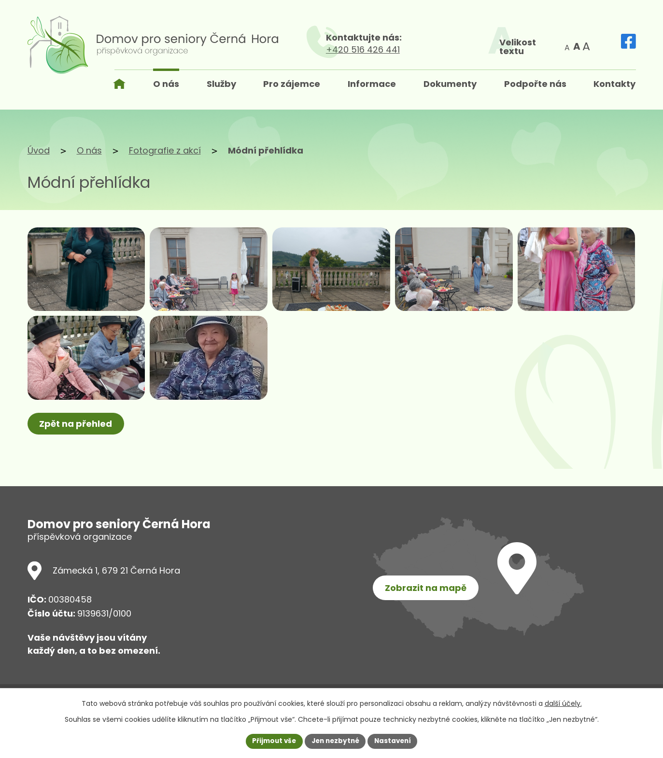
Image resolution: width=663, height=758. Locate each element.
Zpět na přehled (77, 449)
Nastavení (395, 740)
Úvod (39, 150)
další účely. (563, 703)
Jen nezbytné (335, 740)
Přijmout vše (272, 740)
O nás (89, 150)
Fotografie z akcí (165, 150)
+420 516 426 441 (425, 49)
